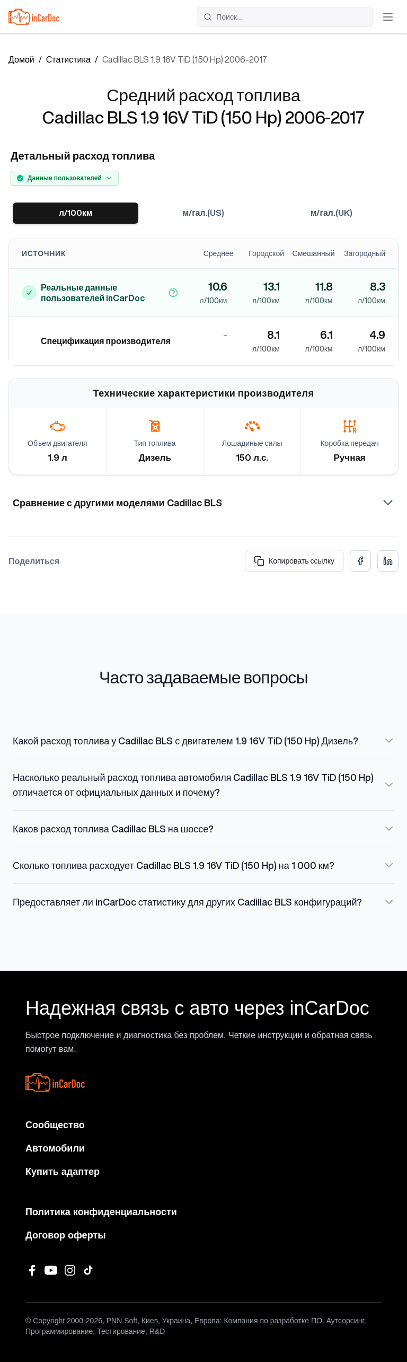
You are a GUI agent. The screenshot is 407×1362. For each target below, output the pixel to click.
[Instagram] (70, 1270)
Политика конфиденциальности (101, 1212)
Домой (21, 59)
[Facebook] (31, 1270)
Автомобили (55, 1148)
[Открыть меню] (388, 17)
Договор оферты (65, 1235)
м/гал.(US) (203, 213)
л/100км (76, 213)
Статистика (68, 59)
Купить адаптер (62, 1171)
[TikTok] (89, 1270)
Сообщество (55, 1125)
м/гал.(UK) (332, 213)
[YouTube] (51, 1270)
